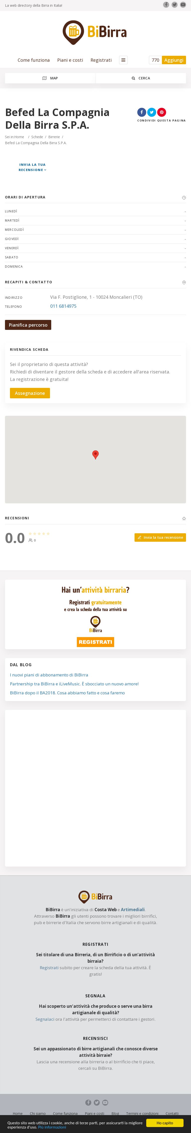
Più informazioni (52, 1127)
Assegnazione (30, 393)
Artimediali (133, 909)
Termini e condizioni (142, 1113)
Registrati (101, 60)
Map (50, 78)
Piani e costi (70, 60)
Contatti (172, 1113)
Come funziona (34, 60)
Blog (115, 1113)
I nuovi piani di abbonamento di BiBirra (49, 675)
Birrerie (54, 136)
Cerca (141, 78)
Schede (37, 136)
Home (19, 136)
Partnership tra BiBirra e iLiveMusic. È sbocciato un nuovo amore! (74, 684)
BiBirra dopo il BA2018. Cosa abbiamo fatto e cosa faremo (67, 693)
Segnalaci (45, 1019)
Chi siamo (38, 1113)
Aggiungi (174, 60)
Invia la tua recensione (160, 537)
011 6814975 (63, 306)
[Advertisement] (95, 790)
